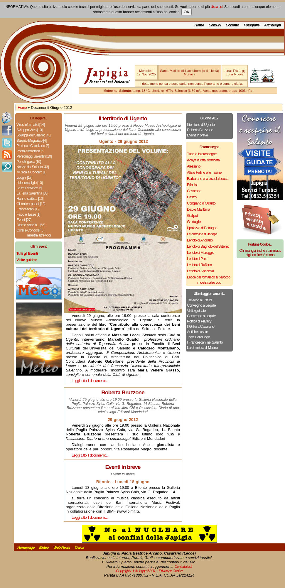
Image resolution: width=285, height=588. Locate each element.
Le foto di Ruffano (199, 265)
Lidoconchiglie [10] (29, 182)
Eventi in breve (197, 135)
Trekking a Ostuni (199, 300)
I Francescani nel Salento (205, 342)
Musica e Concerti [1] (31, 172)
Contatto (232, 25)
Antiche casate (197, 332)
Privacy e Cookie (171, 571)
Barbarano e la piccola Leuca (207, 178)
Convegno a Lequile (201, 305)
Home (199, 25)
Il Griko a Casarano (200, 326)
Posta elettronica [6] (30, 151)
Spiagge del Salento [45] (33, 135)
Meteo (44, 547)
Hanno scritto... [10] (29, 198)
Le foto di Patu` (197, 258)
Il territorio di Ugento (201, 124)
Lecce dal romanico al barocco (208, 277)
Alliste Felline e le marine (204, 172)
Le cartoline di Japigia (202, 234)
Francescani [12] (28, 209)
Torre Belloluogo (198, 337)
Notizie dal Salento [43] (32, 167)
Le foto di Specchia (200, 271)
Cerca (79, 547)
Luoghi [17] (24, 177)
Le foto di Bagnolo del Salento (208, 246)
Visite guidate (196, 310)
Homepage (25, 547)
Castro (191, 197)
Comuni (214, 25)
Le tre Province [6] (29, 188)
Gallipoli (192, 215)
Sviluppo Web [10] (29, 130)
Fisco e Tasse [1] (28, 214)
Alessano (193, 166)
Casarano (194, 191)
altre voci (39, 235)
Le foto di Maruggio (200, 252)
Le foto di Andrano (200, 240)
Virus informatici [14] (30, 124)
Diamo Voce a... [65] (30, 225)
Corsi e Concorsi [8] (30, 230)
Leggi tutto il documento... (90, 381)
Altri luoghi (272, 25)
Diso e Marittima (198, 209)
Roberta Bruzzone (200, 130)
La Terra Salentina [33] (32, 193)
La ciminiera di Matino (202, 347)
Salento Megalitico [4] (31, 140)
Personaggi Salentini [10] (34, 156)
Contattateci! (183, 566)
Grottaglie (193, 221)
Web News (61, 547)
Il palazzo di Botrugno (202, 228)
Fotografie (251, 25)
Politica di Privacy (199, 321)
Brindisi (192, 185)
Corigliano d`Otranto (201, 203)
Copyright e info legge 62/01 (136, 571)
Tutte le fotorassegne (202, 154)
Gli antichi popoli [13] (30, 204)
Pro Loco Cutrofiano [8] (32, 145)
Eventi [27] (23, 219)
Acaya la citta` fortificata (203, 160)
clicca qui (216, 7)
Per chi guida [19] (28, 161)
